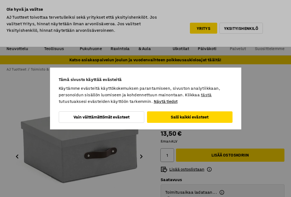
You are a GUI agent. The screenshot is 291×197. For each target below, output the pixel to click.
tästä (206, 94)
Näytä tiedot (166, 101)
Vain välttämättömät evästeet (102, 117)
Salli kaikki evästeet (189, 117)
